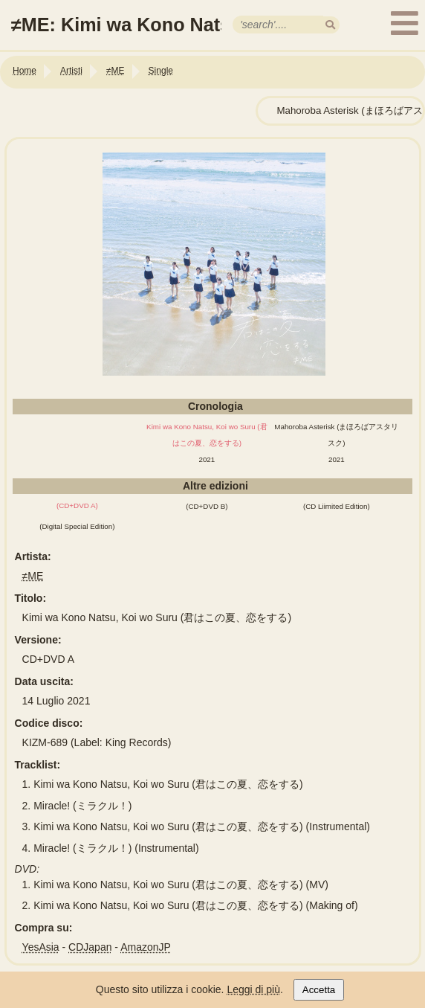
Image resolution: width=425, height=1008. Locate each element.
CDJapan (89, 947)
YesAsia (40, 947)
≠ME (33, 576)
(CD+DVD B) (206, 506)
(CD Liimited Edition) (336, 506)
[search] (330, 24)
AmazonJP (145, 947)
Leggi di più (253, 989)
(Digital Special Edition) (76, 526)
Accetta (318, 989)
